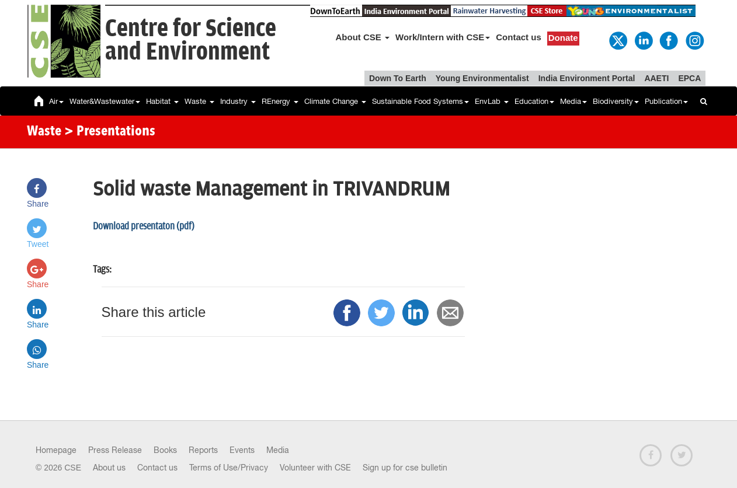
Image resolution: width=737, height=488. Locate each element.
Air (56, 101)
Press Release (115, 450)
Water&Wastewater (104, 101)
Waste (199, 101)
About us (109, 467)
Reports (203, 450)
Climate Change (335, 101)
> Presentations (109, 132)
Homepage (56, 450)
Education (534, 101)
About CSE (363, 37)
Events (242, 450)
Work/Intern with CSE (442, 37)
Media (573, 101)
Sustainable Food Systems (420, 101)
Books (165, 450)
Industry (238, 101)
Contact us (518, 37)
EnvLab (492, 101)
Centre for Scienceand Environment (190, 40)
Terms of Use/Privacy (228, 467)
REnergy (280, 101)
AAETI (656, 78)
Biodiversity (616, 101)
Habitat (162, 101)
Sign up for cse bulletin (405, 467)
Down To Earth (397, 78)
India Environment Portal (586, 78)
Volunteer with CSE (315, 467)
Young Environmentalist (482, 78)
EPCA (689, 78)
